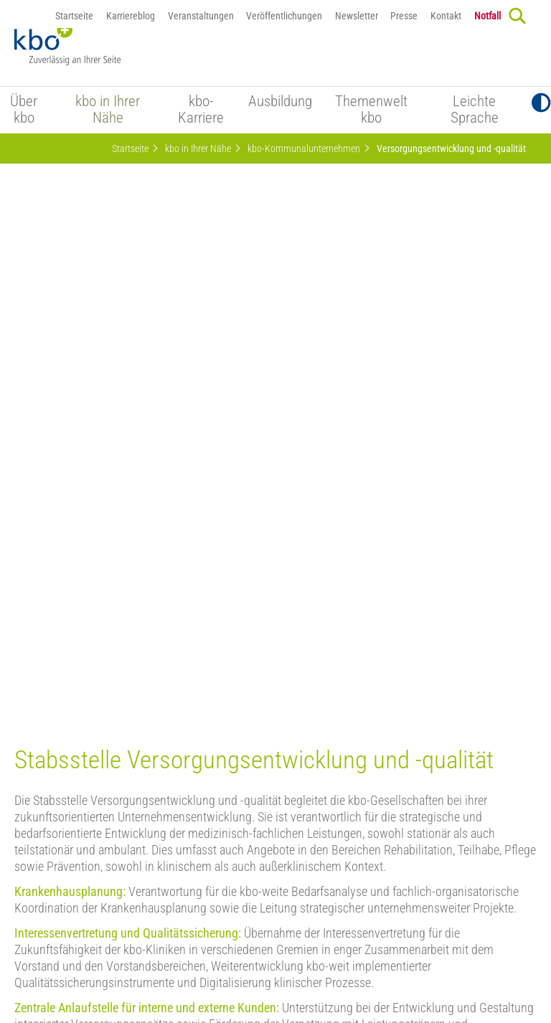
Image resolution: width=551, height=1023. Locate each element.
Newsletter (356, 16)
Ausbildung (280, 101)
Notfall (487, 16)
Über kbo (23, 109)
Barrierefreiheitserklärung (335, 936)
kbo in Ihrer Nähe (107, 109)
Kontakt (445, 16)
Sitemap (418, 936)
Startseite (74, 16)
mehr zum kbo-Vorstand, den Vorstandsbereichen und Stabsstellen (181, 722)
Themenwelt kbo (371, 109)
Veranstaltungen (201, 16)
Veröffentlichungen (284, 16)
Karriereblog (130, 16)
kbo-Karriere (201, 109)
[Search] (517, 15)
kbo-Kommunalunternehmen (304, 148)
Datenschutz (183, 936)
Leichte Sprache (475, 109)
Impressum (246, 936)
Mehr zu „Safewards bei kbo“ (84, 638)
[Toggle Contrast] (541, 103)
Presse (404, 16)
